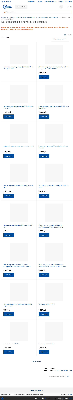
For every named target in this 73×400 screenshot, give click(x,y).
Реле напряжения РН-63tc (46, 304)
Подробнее (44, 77)
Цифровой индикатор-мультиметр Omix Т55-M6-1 (18, 146)
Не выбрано (6, 1)
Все (70, 370)
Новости (39, 1)
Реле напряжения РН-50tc (11, 344)
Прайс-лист (68, 1)
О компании (31, 1)
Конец (66, 370)
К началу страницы (36, 390)
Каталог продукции (50, 1)
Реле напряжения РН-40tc (46, 344)
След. (61, 370)
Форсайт (70, 394)
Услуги (61, 1)
